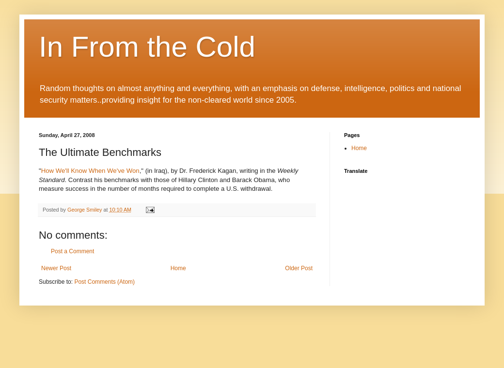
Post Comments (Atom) (104, 281)
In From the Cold (147, 47)
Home (178, 268)
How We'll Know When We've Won (90, 170)
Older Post (299, 268)
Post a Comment (72, 251)
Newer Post (56, 268)
